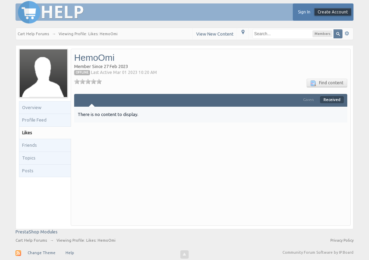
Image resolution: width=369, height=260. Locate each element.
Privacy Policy (341, 240)
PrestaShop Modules (37, 231)
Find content (326, 83)
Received (331, 100)
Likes (27, 132)
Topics (29, 157)
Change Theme (42, 253)
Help (70, 253)
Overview (31, 107)
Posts (27, 170)
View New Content (214, 33)
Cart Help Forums (31, 240)
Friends (29, 145)
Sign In (304, 12)
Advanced (347, 33)
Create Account (333, 12)
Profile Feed (34, 119)
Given (308, 100)
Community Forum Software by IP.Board (317, 252)
